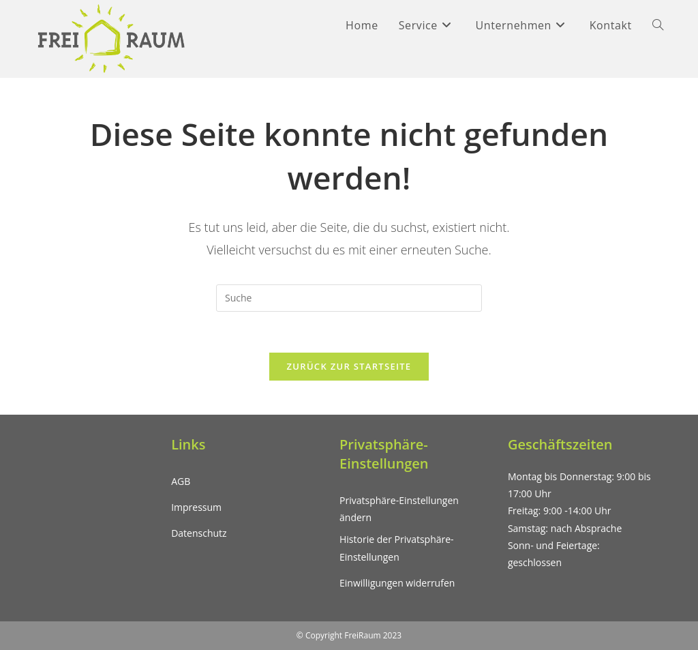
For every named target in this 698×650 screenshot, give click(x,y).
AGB (180, 481)
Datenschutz (198, 533)
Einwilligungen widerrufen (397, 582)
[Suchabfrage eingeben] (349, 298)
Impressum (196, 507)
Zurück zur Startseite (349, 366)
